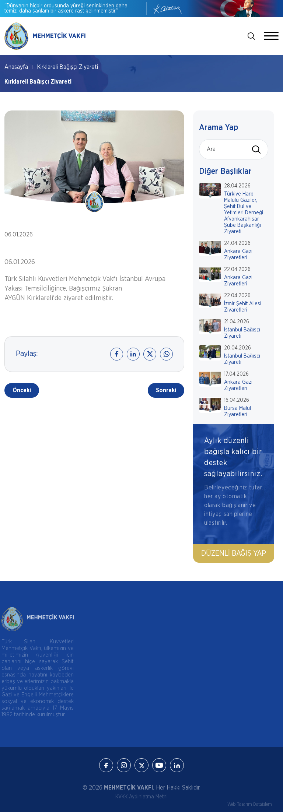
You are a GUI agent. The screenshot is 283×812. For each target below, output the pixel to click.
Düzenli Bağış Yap (233, 553)
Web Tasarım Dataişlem (249, 804)
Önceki (22, 390)
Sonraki (166, 390)
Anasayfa (16, 67)
